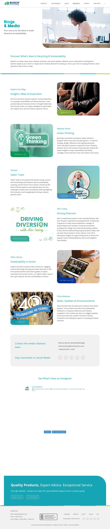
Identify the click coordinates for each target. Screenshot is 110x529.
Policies (66, 525)
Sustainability (56, 3)
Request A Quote (16, 497)
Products (44, 3)
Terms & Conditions (74, 525)
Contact (86, 3)
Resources (76, 3)
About (67, 3)
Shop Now (96, 3)
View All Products (32, 497)
